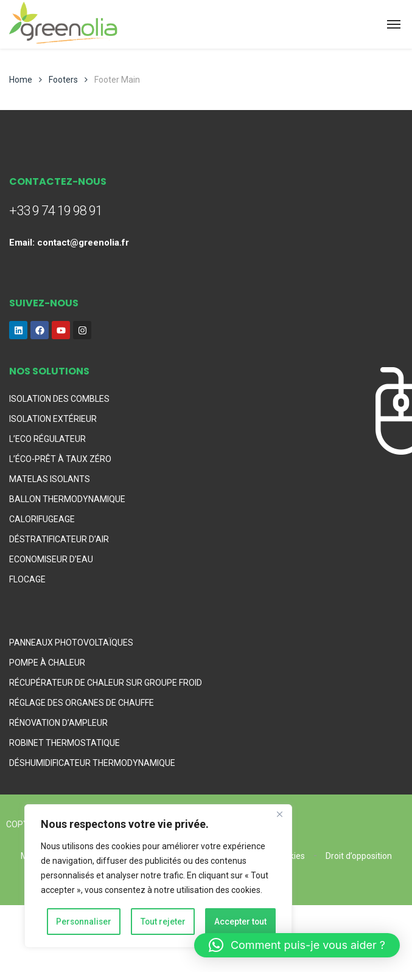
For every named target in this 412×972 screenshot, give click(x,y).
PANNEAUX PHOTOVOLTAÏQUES (71, 642)
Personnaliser (84, 921)
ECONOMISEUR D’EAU (51, 559)
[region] (158, 876)
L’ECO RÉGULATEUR (47, 439)
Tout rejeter (163, 921)
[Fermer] (279, 815)
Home (20, 79)
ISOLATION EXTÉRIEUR (53, 419)
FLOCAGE (27, 579)
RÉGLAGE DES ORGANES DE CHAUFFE (81, 703)
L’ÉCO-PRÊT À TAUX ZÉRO (60, 459)
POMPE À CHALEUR (47, 662)
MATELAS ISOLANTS (49, 479)
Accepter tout (240, 921)
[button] (297, 945)
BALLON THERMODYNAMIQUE (67, 499)
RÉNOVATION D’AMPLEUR (58, 723)
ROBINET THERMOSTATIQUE (64, 743)
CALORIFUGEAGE (42, 519)
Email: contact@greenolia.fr (69, 242)
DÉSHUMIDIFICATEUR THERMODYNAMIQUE (92, 763)
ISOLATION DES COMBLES (59, 399)
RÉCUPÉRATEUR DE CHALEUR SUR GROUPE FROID (105, 683)
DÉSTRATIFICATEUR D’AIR (59, 539)
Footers (63, 79)
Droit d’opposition (359, 856)
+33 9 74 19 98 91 (55, 210)
